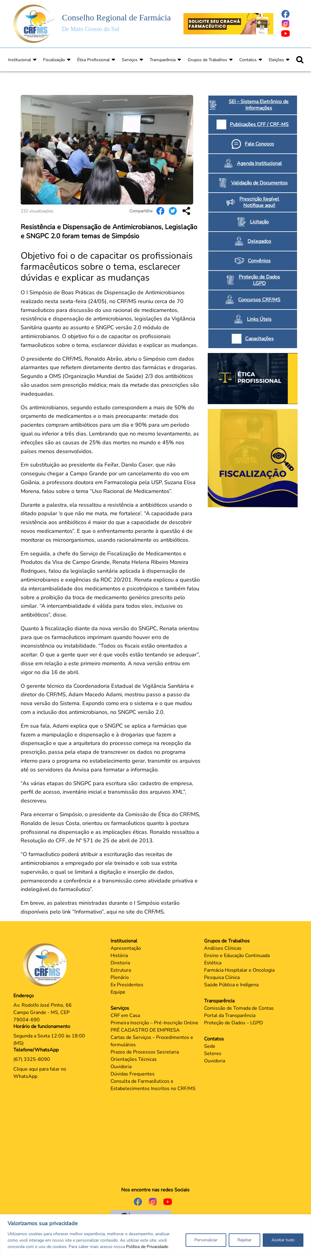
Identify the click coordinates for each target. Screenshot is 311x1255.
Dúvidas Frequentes (133, 1074)
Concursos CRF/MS (259, 299)
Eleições (276, 60)
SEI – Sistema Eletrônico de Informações (259, 104)
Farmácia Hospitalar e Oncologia (239, 970)
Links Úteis (259, 319)
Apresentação (126, 948)
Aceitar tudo (283, 1240)
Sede (209, 1046)
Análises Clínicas (222, 948)
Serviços (130, 60)
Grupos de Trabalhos (207, 60)
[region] (155, 1234)
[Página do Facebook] (289, 14)
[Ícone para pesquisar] (299, 59)
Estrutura (121, 970)
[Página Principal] (47, 964)
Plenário (120, 977)
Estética (212, 963)
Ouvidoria (121, 1066)
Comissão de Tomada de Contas (239, 1008)
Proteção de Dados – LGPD (233, 1022)
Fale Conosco (259, 144)
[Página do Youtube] (289, 33)
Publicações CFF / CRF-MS (259, 124)
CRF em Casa (125, 1015)
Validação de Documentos (259, 183)
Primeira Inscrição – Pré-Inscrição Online (154, 1022)
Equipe (118, 992)
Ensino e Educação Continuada (237, 955)
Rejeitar (244, 1240)
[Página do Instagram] (289, 24)
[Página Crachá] (228, 23)
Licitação (259, 221)
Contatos (248, 60)
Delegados (259, 241)
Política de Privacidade (147, 1247)
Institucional (19, 60)
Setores (212, 1053)
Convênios (259, 260)
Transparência (163, 60)
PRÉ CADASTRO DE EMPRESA (145, 1030)
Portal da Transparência (229, 1015)
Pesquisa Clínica (222, 977)
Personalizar (205, 1240)
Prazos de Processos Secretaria (145, 1052)
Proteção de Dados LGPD (259, 280)
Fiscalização (54, 60)
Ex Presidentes (127, 984)
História (119, 955)
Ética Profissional (93, 60)
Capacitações (259, 338)
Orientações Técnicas (134, 1059)
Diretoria (120, 963)
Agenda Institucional (259, 163)
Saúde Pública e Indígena (231, 984)
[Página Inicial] (34, 23)
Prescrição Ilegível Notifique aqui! (259, 202)
